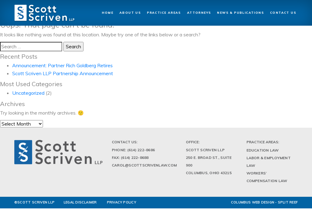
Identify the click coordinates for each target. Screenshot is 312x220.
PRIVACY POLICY (121, 202)
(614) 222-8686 (141, 150)
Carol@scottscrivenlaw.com (144, 165)
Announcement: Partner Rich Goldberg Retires (62, 65)
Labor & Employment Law (268, 162)
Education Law (262, 150)
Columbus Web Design (252, 202)
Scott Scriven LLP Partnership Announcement (62, 73)
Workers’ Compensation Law (266, 177)
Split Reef (288, 202)
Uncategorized (28, 93)
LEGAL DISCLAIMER (80, 202)
